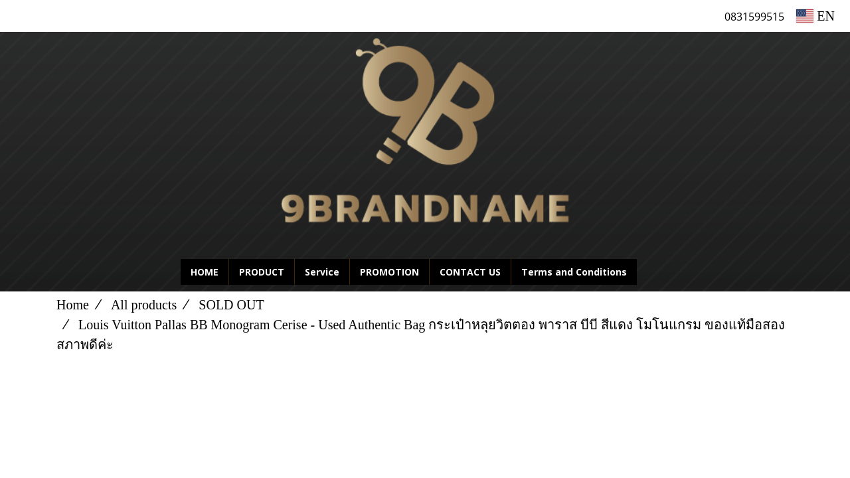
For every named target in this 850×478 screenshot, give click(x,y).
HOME (204, 272)
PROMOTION (389, 272)
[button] (656, 272)
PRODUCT (261, 272)
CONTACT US (470, 272)
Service (322, 272)
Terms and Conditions (574, 272)
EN (815, 16)
